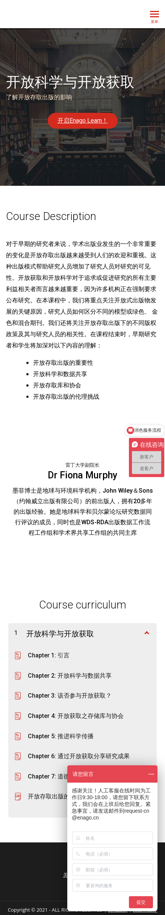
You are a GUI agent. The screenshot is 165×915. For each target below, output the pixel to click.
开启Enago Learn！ (83, 120)
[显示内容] (146, 632)
